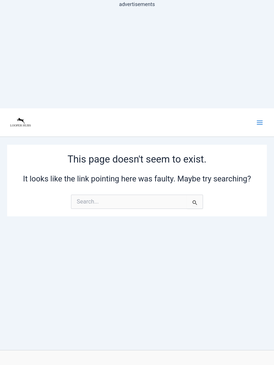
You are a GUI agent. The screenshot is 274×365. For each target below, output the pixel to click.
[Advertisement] (137, 58)
